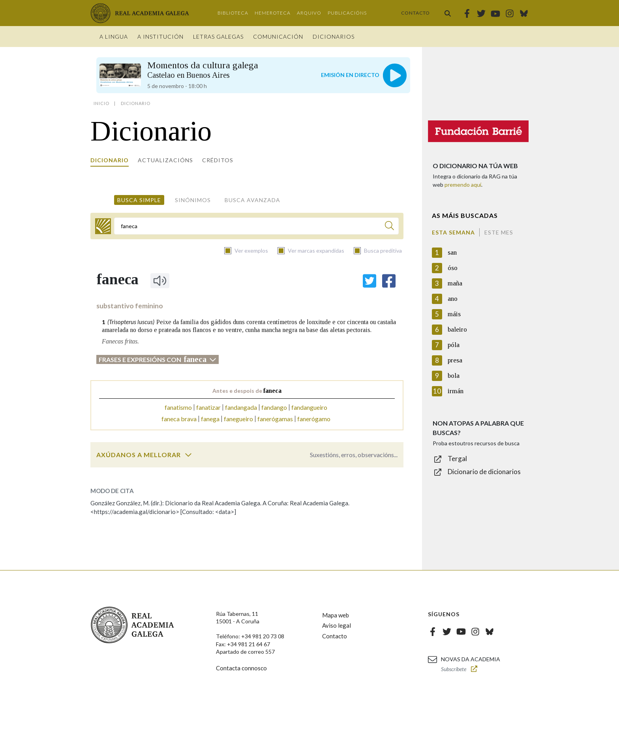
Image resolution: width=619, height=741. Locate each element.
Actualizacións (165, 160)
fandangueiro (309, 407)
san (452, 252)
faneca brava (179, 418)
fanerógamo (313, 418)
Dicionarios (334, 36)
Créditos (217, 160)
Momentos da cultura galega (202, 69)
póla (454, 345)
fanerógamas (275, 418)
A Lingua (113, 36)
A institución (160, 36)
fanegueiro (238, 418)
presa (455, 360)
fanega (210, 418)
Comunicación (278, 36)
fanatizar (208, 407)
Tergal (457, 458)
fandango (274, 407)
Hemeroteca (273, 13)
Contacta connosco (241, 668)
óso (453, 268)
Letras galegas (218, 36)
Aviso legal (336, 625)
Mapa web (335, 615)
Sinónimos (193, 200)
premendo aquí (463, 184)
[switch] (188, 454)
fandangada (241, 407)
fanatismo (178, 407)
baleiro (457, 329)
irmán (455, 391)
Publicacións (347, 13)
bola (454, 375)
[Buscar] (389, 227)
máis (454, 314)
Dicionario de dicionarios (484, 471)
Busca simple (139, 200)
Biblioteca (233, 13)
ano (453, 298)
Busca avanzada (252, 200)
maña (455, 283)
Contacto (415, 13)
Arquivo (309, 13)
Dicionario (109, 160)
